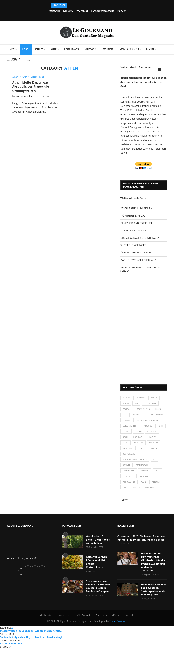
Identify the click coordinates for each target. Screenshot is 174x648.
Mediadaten (54, 11)
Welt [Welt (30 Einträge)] (125, 490)
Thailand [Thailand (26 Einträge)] (145, 473)
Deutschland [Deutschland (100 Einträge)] (143, 409)
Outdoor (90, 49)
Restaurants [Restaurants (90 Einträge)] (146, 456)
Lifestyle (15, 59)
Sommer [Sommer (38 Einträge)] (127, 467)
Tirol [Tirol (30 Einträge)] (158, 473)
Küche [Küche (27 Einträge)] (139, 444)
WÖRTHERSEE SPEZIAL (132, 215)
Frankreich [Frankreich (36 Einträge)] (139, 415)
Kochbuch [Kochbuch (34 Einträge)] (154, 438)
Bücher (150, 49)
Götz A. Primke (23, 96)
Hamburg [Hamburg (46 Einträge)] (148, 427)
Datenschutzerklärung (102, 11)
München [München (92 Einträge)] (142, 450)
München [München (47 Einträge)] (153, 444)
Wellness (108, 49)
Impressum (68, 11)
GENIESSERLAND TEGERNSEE (136, 223)
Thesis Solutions (118, 620)
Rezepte (38, 49)
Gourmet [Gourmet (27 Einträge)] (127, 421)
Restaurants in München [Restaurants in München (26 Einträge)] (135, 461)
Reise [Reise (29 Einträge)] (155, 450)
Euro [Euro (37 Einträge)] (125, 415)
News (13, 49)
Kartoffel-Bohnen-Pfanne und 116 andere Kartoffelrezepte (96, 565)
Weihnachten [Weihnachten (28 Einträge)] (129, 485)
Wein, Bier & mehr (130, 49)
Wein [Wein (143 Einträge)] (144, 485)
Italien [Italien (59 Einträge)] (150, 432)
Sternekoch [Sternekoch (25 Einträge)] (143, 467)
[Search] (165, 69)
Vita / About (82, 11)
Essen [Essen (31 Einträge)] (159, 409)
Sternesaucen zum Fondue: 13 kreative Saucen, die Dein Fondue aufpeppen (97, 589)
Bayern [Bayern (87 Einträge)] (154, 398)
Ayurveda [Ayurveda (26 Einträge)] (140, 398)
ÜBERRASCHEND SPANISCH (135, 252)
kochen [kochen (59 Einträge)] (126, 444)
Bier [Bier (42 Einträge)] (137, 403)
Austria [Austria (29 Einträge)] (126, 398)
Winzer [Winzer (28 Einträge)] (136, 490)
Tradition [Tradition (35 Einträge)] (144, 479)
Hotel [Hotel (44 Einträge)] (126, 432)
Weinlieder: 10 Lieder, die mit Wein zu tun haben (99, 543)
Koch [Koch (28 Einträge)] (140, 438)
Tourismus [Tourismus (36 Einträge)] (128, 479)
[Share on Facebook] (36, 118)
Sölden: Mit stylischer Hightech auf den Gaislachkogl (31, 636)
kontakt (121, 11)
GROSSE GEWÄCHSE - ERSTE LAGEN (140, 237)
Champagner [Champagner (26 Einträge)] (151, 403)
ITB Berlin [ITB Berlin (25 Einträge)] (127, 438)
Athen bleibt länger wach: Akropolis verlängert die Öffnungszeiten (31, 86)
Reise (25, 49)
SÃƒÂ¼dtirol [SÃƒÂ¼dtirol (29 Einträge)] (129, 473)
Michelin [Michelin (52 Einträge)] (127, 450)
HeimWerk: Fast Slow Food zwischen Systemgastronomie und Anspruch (153, 589)
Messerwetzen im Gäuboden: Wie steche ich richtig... (31, 630)
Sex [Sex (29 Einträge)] (155, 461)
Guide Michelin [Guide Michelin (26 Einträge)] (130, 427)
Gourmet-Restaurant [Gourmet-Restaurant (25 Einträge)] (148, 421)
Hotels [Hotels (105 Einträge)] (137, 432)
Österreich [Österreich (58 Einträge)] (151, 490)
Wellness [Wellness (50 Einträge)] (157, 485)
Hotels (53, 49)
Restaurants (71, 49)
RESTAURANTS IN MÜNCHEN (136, 208)
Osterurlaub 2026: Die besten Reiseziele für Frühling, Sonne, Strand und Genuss (140, 541)
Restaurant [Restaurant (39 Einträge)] (128, 456)
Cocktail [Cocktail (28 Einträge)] (127, 409)
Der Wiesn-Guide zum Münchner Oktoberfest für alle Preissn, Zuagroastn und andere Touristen (154, 563)
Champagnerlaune (11, 643)
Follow (124, 503)
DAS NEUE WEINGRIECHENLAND (138, 260)
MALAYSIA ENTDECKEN (133, 230)
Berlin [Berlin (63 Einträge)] (126, 403)
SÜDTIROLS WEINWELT (133, 245)
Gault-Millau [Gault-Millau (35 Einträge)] (157, 415)
